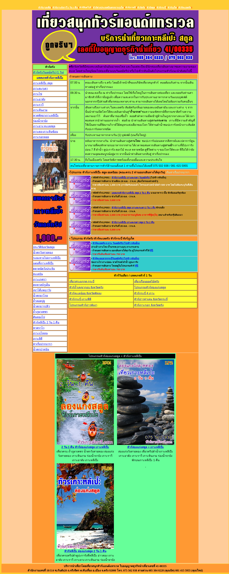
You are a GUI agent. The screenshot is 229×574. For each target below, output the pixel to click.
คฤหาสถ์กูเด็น (41, 284)
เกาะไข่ (37, 93)
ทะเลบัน (38, 273)
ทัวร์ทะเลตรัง (184, 7)
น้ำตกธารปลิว (41, 306)
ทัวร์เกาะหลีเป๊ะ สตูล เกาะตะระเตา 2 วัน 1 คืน (133, 207)
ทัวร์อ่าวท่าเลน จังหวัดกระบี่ (150, 299)
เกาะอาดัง (39, 99)
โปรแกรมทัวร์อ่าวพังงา (83, 305)
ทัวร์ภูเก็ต (172, 7)
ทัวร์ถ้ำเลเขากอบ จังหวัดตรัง (86, 287)
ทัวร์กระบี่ (161, 7)
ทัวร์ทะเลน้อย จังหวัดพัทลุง (85, 293)
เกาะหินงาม (40, 110)
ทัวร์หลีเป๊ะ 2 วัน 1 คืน (46, 322)
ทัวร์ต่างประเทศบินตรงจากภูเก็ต (108, 7)
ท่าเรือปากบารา (42, 343)
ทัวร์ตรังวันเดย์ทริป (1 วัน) (48, 72)
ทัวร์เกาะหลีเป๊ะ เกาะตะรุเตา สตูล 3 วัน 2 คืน (133, 222)
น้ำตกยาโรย (40, 295)
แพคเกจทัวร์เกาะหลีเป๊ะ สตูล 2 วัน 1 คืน (131, 193)
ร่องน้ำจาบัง (40, 120)
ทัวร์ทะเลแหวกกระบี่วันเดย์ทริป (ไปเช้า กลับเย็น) (116, 258)
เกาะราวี (38, 104)
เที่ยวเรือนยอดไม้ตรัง (146, 281)
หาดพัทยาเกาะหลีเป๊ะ (46, 115)
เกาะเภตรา (39, 279)
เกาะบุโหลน (40, 333)
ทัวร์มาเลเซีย (44, 7)
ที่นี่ (151, 250)
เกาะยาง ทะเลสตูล (44, 126)
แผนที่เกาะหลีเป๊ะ (43, 263)
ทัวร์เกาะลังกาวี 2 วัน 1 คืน (65, 7)
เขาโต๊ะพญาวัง (42, 290)
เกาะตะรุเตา (40, 88)
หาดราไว (38, 327)
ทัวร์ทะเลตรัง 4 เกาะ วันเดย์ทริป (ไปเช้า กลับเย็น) (116, 243)
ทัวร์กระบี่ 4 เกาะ (144, 293)
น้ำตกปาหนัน (41, 349)
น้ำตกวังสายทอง (43, 252)
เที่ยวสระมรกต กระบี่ (81, 281)
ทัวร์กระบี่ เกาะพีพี (80, 299)
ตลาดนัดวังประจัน (44, 268)
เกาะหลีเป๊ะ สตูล (43, 83)
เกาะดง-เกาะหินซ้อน (45, 131)
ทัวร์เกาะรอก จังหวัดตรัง (148, 305)
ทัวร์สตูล (151, 7)
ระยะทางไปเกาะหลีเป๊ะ (47, 257)
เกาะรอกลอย (41, 136)
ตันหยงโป (39, 317)
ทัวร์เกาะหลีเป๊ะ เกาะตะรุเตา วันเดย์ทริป (131, 177)
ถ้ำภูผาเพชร (40, 311)
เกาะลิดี (37, 338)
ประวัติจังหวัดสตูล (44, 247)
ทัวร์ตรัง (141, 7)
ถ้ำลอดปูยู (39, 300)
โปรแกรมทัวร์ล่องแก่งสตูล (150, 287)
